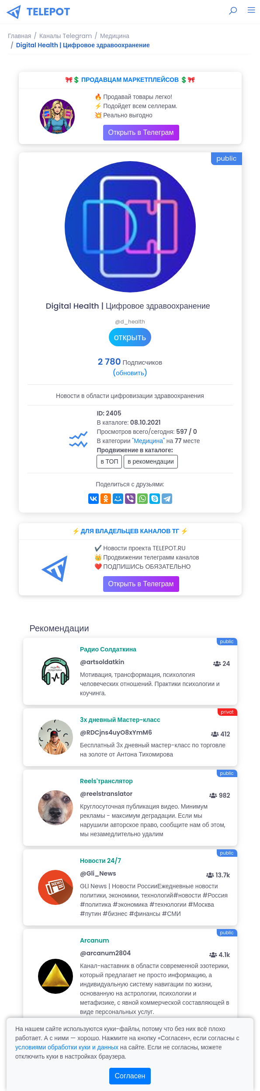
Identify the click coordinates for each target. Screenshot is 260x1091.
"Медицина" (148, 440)
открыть (130, 337)
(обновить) (130, 372)
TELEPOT (48, 11)
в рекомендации (151, 461)
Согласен (130, 1076)
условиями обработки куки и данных (66, 1047)
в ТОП (109, 461)
